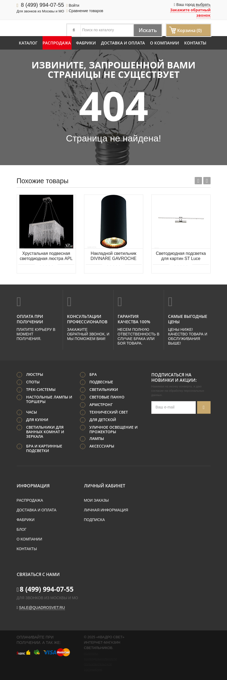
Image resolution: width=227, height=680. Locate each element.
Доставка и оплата (123, 43)
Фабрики (86, 43)
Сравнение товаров (84, 11)
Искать (146, 30)
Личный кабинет (104, 485)
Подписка (94, 519)
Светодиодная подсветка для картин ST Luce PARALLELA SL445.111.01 (181, 256)
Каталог (28, 43)
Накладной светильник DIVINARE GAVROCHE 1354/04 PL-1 (113, 256)
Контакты (195, 43)
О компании (164, 43)
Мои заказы (96, 500)
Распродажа (57, 43)
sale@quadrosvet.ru (42, 607)
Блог (22, 529)
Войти (72, 5)
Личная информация (106, 510)
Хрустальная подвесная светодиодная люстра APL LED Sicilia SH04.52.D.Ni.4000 (46, 256)
